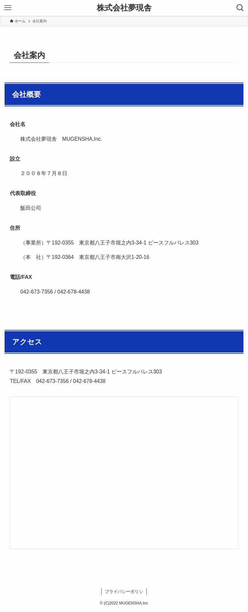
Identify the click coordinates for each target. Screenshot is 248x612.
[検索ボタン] (240, 8)
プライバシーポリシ (124, 591)
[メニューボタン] (8, 8)
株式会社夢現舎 (124, 8)
